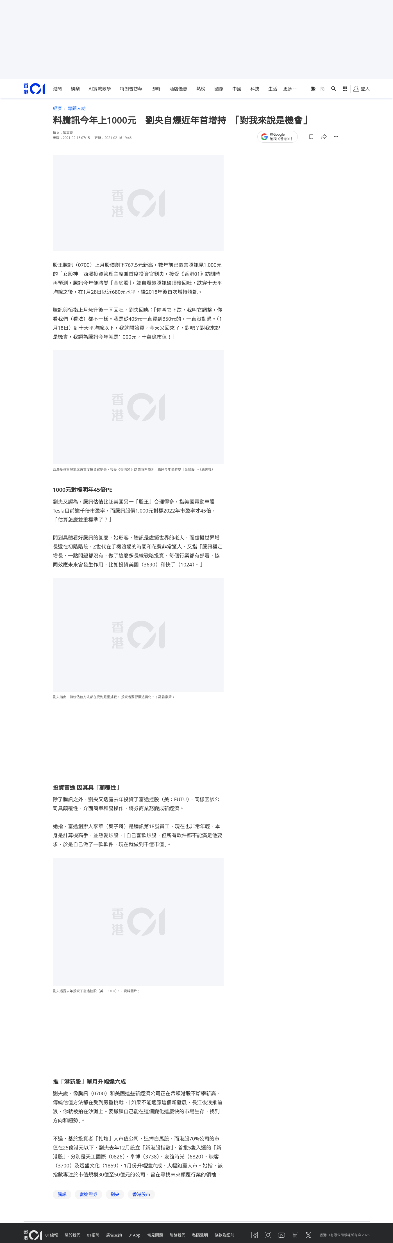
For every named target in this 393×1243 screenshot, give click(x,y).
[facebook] (254, 1235)
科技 (254, 89)
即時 (155, 89)
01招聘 (93, 1235)
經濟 (57, 108)
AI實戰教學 (100, 89)
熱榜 (200, 89)
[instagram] (268, 1235)
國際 (218, 89)
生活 (272, 89)
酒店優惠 (178, 89)
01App (134, 1235)
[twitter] (308, 1235)
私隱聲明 (200, 1235)
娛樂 (75, 89)
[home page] (34, 89)
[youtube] (281, 1235)
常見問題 (155, 1235)
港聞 (57, 89)
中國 (236, 89)
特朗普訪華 (131, 89)
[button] (311, 136)
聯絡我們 (177, 1235)
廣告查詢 (114, 1235)
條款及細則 (224, 1235)
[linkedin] (295, 1235)
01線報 (52, 1235)
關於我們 (72, 1235)
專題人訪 (77, 108)
